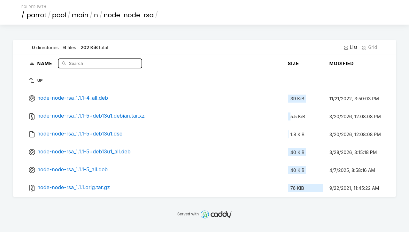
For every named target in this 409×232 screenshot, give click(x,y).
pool (59, 15)
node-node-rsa (129, 15)
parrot (37, 15)
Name (45, 63)
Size (293, 63)
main (80, 15)
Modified (341, 63)
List (350, 47)
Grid (369, 47)
